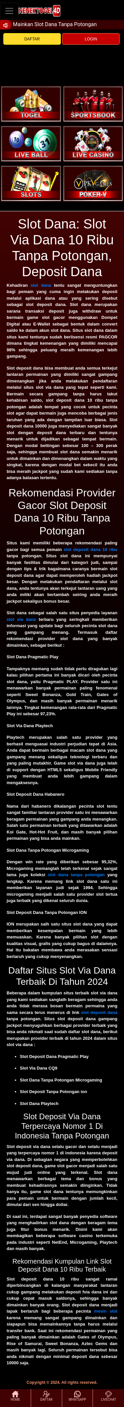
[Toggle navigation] (9, 11)
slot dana (40, 285)
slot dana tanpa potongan (76, 874)
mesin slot (105, 1311)
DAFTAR (32, 39)
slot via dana (21, 619)
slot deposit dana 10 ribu (90, 549)
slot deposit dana (99, 1012)
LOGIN (91, 39)
